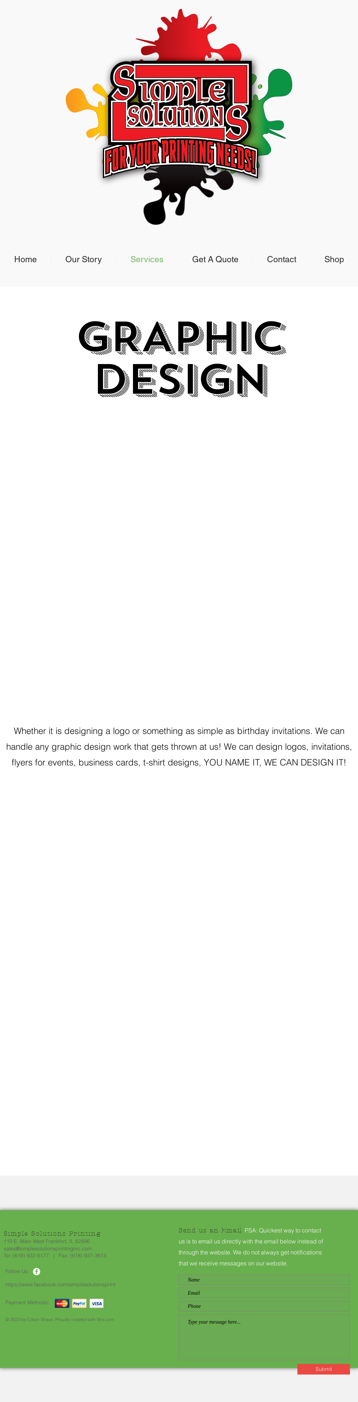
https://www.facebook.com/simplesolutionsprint (60, 1284)
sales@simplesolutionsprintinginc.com (48, 1248)
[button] (179, 558)
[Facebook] (36, 1271)
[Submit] (323, 1369)
